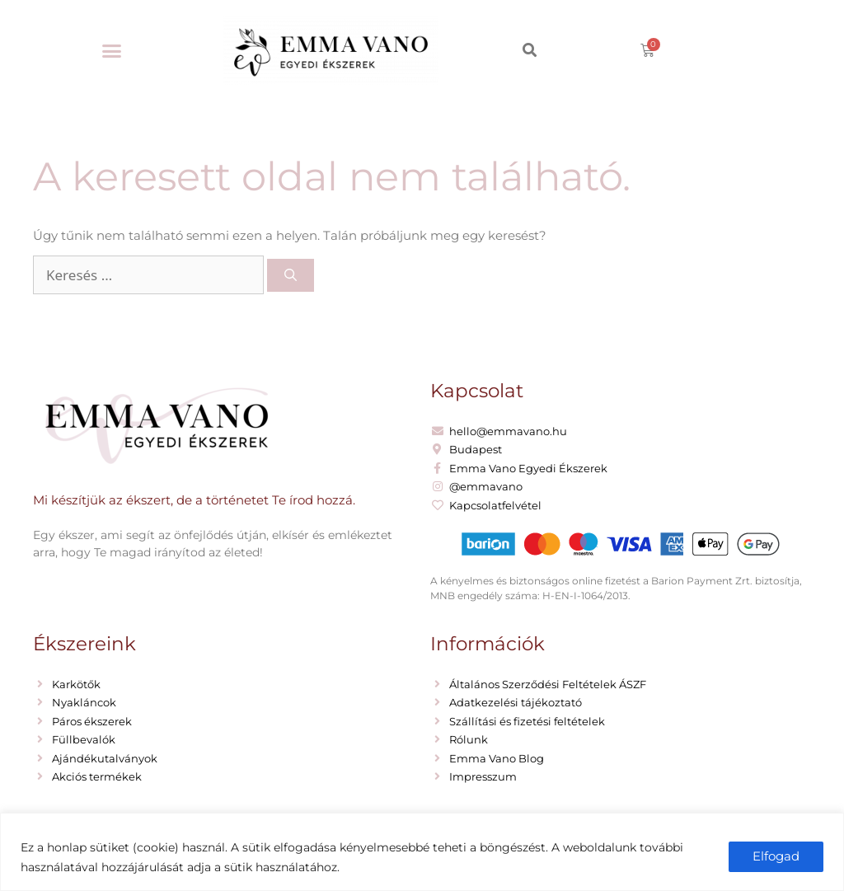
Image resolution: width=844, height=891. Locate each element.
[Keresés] (290, 276)
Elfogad (776, 856)
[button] (112, 51)
